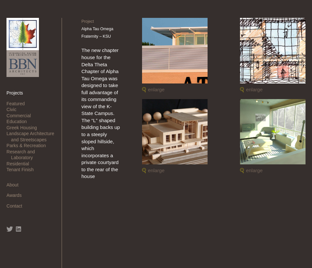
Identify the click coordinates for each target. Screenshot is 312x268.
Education (19, 121)
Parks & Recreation (28, 145)
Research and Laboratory (23, 154)
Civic (13, 109)
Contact (16, 206)
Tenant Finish (22, 169)
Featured (18, 103)
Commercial (21, 115)
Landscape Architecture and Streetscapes (32, 136)
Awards (16, 195)
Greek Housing (24, 127)
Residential (20, 163)
